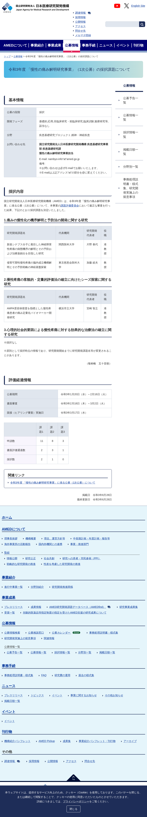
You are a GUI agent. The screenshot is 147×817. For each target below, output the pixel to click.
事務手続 (8, 666)
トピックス (37, 695)
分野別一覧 (84, 652)
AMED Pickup (47, 741)
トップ (7, 56)
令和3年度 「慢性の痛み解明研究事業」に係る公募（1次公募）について (52, 482)
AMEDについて (13, 529)
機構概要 (31, 538)
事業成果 (8, 597)
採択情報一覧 (62, 652)
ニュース (8, 686)
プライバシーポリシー (76, 801)
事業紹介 (8, 577)
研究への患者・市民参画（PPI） (81, 558)
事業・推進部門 (79, 544)
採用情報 (80, 17)
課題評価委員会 (70, 205)
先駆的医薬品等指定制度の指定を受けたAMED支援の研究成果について (64, 612)
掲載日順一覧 (107, 652)
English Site (138, 5)
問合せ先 (80, 30)
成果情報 (36, 606)
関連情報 (49, 638)
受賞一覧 (9, 612)
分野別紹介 (37, 586)
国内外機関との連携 (50, 544)
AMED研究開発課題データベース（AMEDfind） (79, 606)
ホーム (7, 517)
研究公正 (30, 558)
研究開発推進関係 (62, 586)
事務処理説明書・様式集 (103, 632)
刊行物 (7, 732)
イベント (57, 695)
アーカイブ (130, 741)
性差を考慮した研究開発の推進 (62, 563)
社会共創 (49, 558)
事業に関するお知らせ (83, 695)
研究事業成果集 (128, 606)
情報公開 (12, 558)
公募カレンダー (66, 632)
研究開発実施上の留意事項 (20, 638)
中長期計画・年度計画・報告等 (91, 538)
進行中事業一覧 (13, 586)
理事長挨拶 (10, 538)
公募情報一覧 (38, 652)
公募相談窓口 (36, 632)
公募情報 (18, 56)
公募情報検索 (12, 632)
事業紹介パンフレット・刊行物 (97, 741)
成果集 (67, 741)
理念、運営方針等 (54, 538)
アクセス (80, 26)
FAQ (43, 675)
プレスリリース (13, 606)
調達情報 (83, 12)
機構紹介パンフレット (17, 741)
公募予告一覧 (14, 652)
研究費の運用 (62, 675)
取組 (7, 552)
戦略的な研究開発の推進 (21, 563)
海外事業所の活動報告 (17, 544)
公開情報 (80, 21)
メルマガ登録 (83, 35)
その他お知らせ (114, 695)
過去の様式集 (86, 675)
